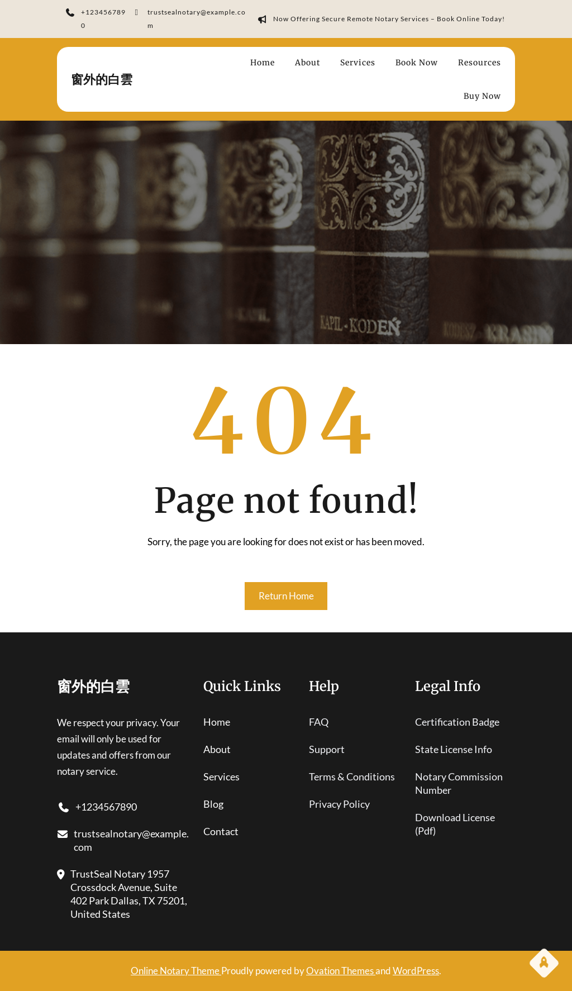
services (221, 776)
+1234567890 (96, 20)
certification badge (457, 722)
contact (221, 831)
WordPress (416, 970)
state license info (453, 749)
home (216, 722)
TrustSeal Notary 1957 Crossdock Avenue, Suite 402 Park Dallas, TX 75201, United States (122, 894)
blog (213, 804)
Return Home (286, 596)
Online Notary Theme (176, 970)
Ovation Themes (340, 970)
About (217, 749)
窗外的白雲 (101, 79)
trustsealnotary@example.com (188, 20)
